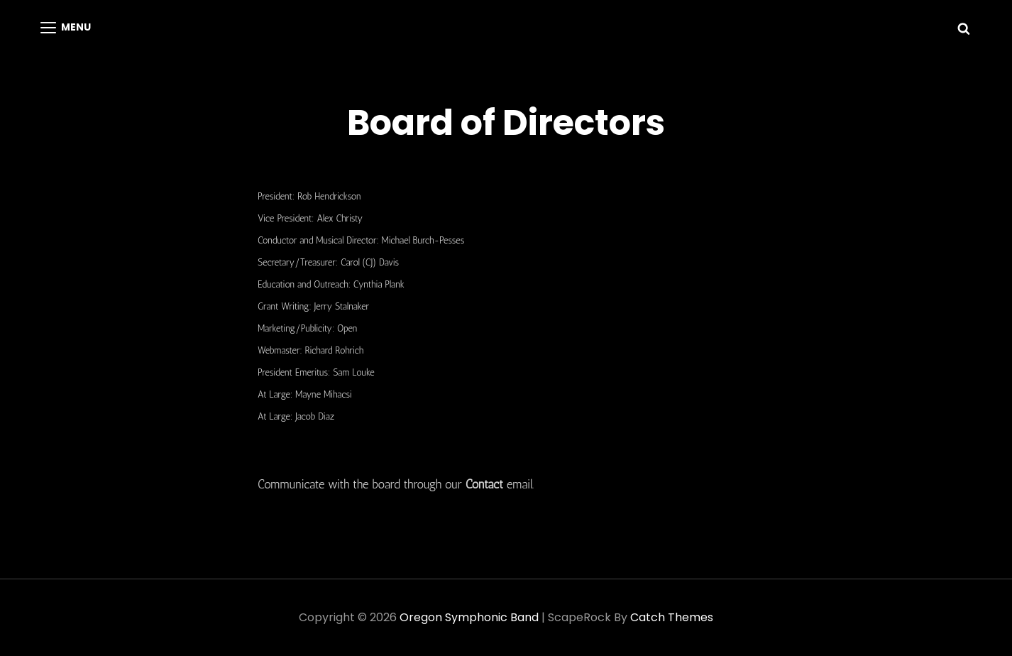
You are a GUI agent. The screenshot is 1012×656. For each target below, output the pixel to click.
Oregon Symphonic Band (469, 617)
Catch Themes (671, 617)
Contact (484, 484)
